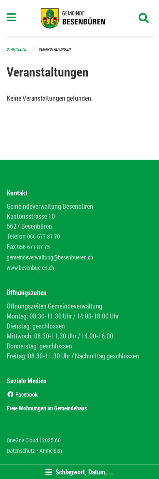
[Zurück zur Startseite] (79, 18)
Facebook (22, 394)
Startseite (16, 49)
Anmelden (51, 450)
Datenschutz (21, 450)
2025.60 (51, 440)
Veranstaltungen (55, 49)
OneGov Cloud (22, 440)
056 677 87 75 (33, 247)
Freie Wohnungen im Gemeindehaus (47, 408)
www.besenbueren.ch (30, 268)
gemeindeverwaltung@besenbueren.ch (50, 257)
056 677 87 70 (43, 236)
